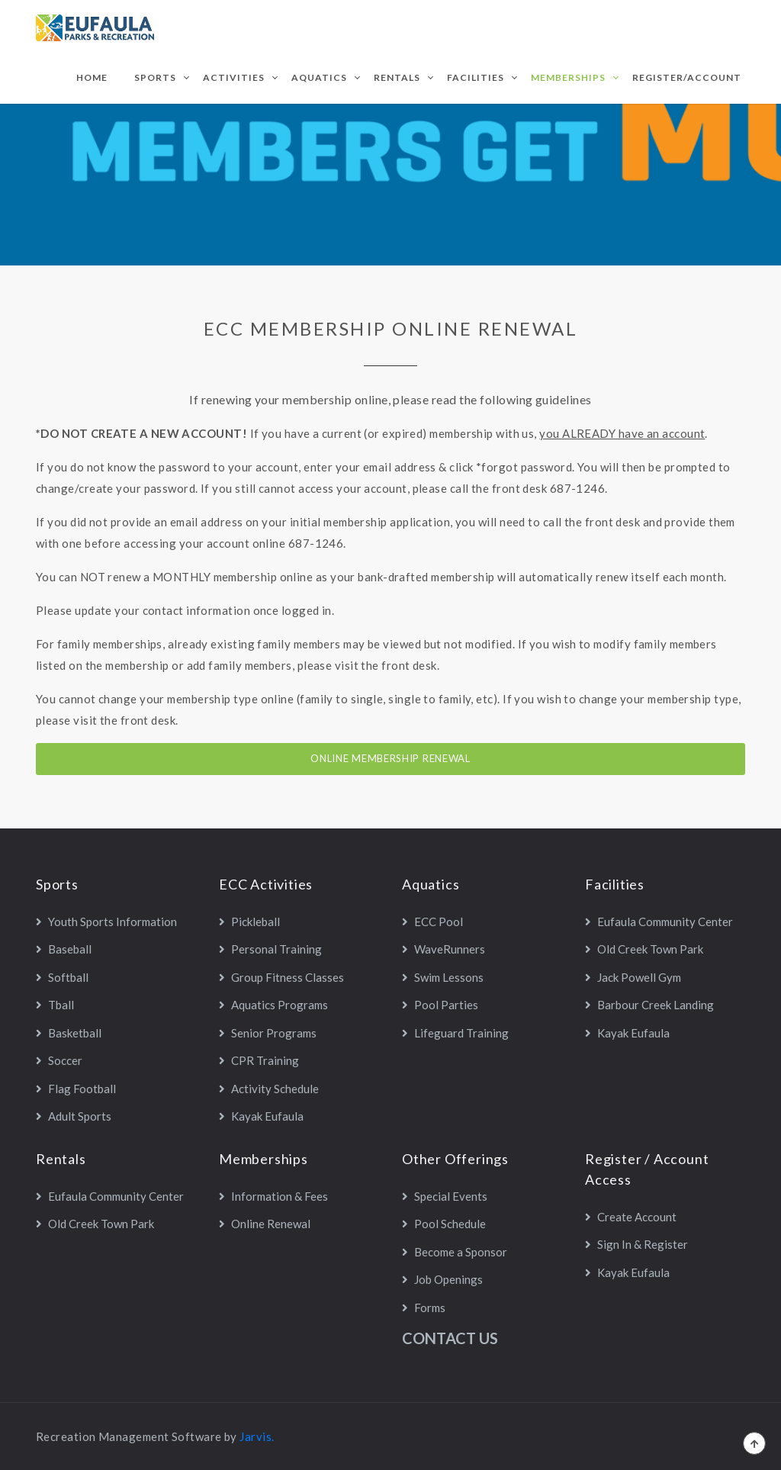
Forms (423, 1307)
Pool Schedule (444, 1223)
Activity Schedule (269, 1088)
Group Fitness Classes (281, 977)
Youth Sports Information (106, 921)
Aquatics (319, 77)
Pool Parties (440, 1005)
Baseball (64, 949)
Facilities (475, 77)
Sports (155, 77)
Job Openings (442, 1279)
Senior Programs (268, 1033)
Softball (62, 977)
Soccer (59, 1060)
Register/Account (686, 77)
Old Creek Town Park (644, 949)
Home (92, 77)
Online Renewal (264, 1223)
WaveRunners (443, 949)
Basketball (68, 1033)
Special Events (444, 1196)
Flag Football (76, 1088)
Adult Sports (73, 1116)
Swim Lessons (443, 977)
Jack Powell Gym (633, 977)
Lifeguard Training (455, 1033)
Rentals (397, 77)
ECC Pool (432, 921)
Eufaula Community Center (659, 921)
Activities (234, 77)
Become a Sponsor (454, 1252)
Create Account (631, 1217)
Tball (55, 1005)
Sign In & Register (636, 1244)
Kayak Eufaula (261, 1116)
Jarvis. (256, 1436)
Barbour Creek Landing (649, 1005)
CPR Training (259, 1060)
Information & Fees (273, 1196)
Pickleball (249, 921)
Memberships (568, 77)
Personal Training (270, 949)
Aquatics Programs (273, 1005)
